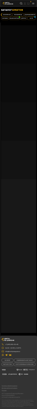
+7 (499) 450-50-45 (11, 344)
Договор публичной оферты (9, 388)
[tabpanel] (18, 179)
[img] (10, 355)
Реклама (4, 390)
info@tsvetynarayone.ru (12, 351)
